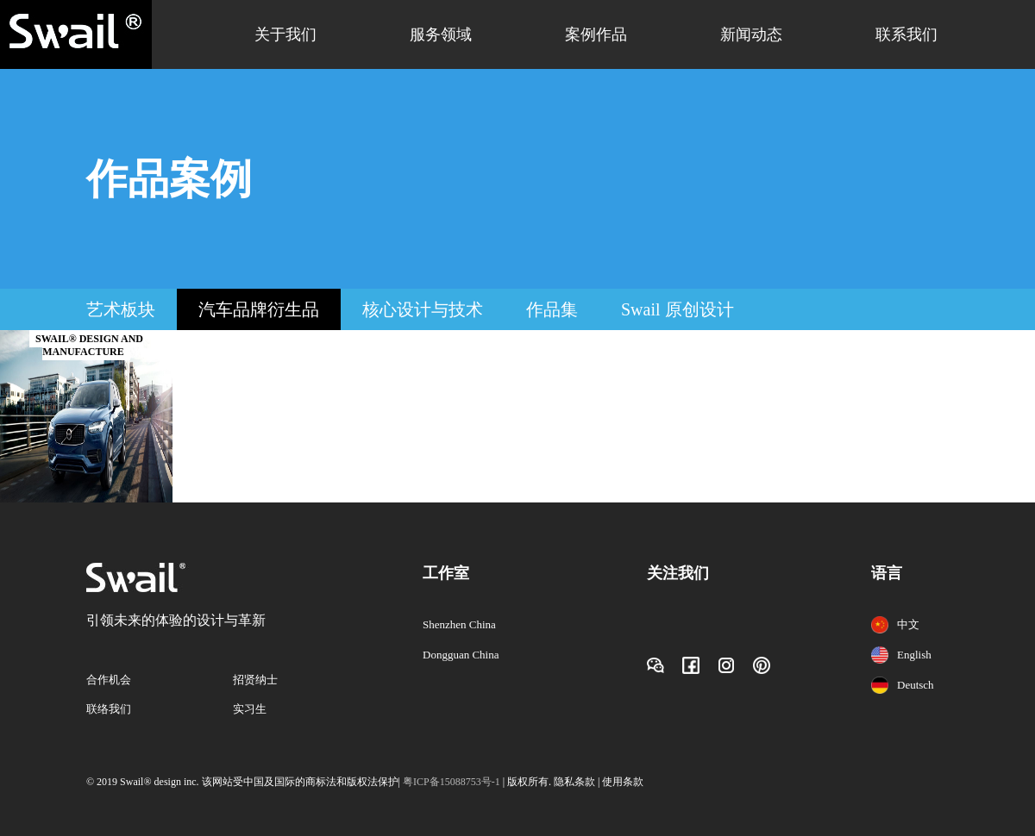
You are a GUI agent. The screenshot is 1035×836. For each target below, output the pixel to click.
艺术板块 (120, 309)
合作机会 (108, 679)
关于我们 (285, 34)
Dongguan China (461, 654)
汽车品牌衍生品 (258, 309)
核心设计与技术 (422, 309)
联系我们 (906, 34)
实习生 (250, 708)
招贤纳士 (255, 679)
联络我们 (108, 708)
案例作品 (596, 34)
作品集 (552, 309)
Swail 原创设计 (677, 309)
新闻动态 (751, 34)
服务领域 (441, 34)
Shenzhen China (459, 624)
